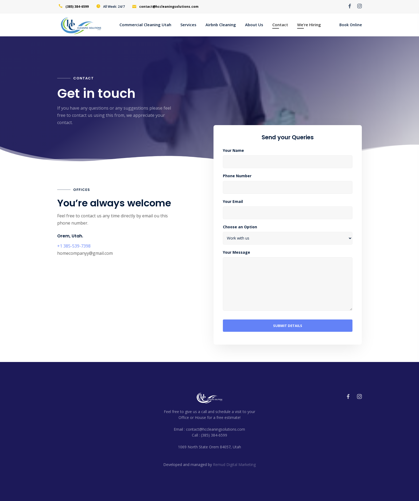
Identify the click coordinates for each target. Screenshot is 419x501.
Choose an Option (240, 227)
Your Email (233, 201)
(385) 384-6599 (77, 6)
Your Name (233, 150)
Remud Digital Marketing (234, 464)
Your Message (236, 252)
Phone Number (237, 176)
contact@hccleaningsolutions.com (169, 6)
